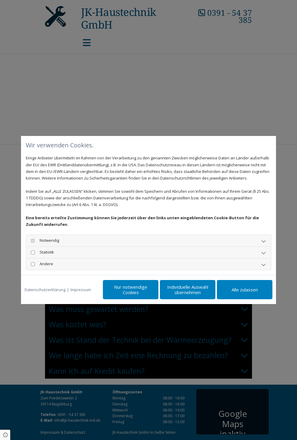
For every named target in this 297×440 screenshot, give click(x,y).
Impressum (80, 289)
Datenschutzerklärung (45, 289)
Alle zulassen (245, 290)
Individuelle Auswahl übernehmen (187, 289)
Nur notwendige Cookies (130, 289)
